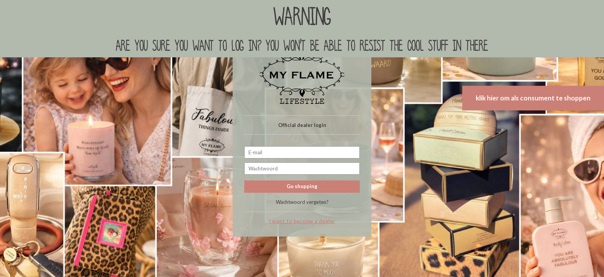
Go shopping (302, 186)
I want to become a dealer (302, 221)
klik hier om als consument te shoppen (533, 98)
